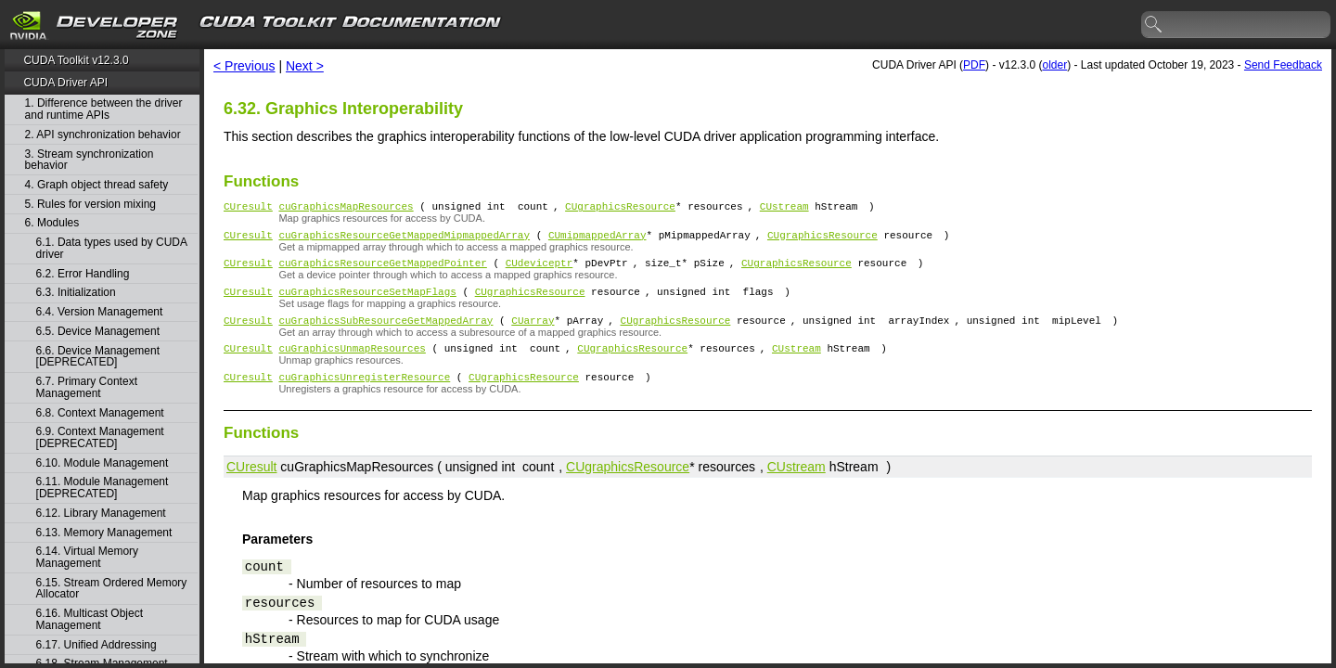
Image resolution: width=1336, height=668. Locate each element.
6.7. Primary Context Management (86, 387)
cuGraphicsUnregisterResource (364, 396)
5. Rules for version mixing (90, 205)
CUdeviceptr (539, 270)
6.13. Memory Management (104, 533)
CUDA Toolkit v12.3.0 (75, 60)
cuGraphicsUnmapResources (351, 364)
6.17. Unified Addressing (96, 645)
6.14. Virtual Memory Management (87, 557)
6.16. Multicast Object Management (89, 619)
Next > (305, 65)
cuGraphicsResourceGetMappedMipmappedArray (404, 240)
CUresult (248, 208)
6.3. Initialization (76, 293)
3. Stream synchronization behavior (89, 160)
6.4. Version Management (99, 312)
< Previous (244, 65)
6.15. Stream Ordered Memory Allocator (111, 588)
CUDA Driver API (65, 82)
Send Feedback (1283, 64)
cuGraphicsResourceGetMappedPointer (382, 270)
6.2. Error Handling (83, 274)
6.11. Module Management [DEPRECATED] (102, 487)
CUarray (532, 333)
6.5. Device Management (98, 332)
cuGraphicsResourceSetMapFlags (367, 302)
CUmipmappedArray (597, 240)
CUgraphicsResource (620, 208)
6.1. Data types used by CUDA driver (111, 248)
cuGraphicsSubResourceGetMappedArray (385, 333)
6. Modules (52, 223)
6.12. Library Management (101, 513)
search (1154, 25)
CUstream (784, 208)
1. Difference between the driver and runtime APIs (104, 109)
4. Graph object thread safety (97, 185)
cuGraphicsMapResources (345, 208)
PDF (974, 64)
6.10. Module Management (102, 463)
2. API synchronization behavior (103, 135)
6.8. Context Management (100, 413)
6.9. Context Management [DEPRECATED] (100, 437)
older (1054, 64)
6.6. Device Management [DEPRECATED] (98, 356)
